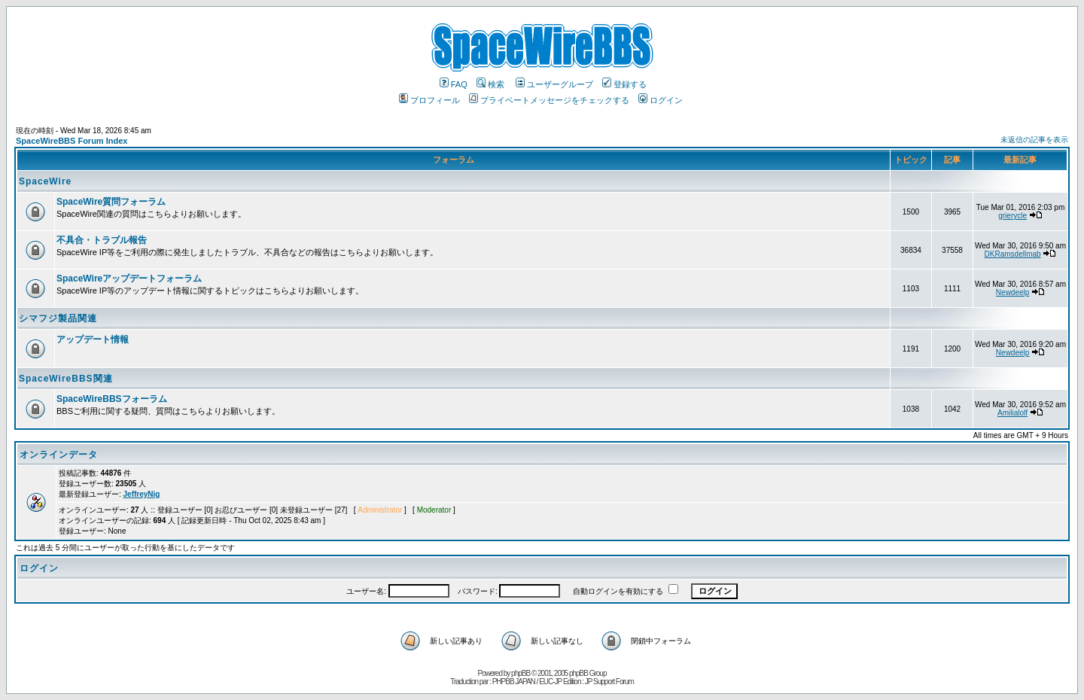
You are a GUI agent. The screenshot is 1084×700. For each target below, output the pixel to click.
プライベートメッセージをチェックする (549, 100)
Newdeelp (1012, 292)
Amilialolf (1012, 413)
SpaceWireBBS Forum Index (71, 140)
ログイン (660, 100)
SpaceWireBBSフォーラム (111, 399)
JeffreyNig (141, 494)
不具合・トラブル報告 (101, 240)
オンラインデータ (59, 454)
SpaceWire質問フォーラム (111, 201)
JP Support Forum (609, 681)
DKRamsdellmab (1013, 254)
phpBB (520, 673)
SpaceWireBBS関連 (66, 378)
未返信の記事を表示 (1034, 139)
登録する (624, 84)
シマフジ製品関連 (58, 318)
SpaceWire (45, 181)
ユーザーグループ (554, 84)
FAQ (453, 84)
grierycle (1012, 216)
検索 (490, 84)
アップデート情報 (92, 339)
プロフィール (429, 100)
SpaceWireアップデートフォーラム (129, 278)
